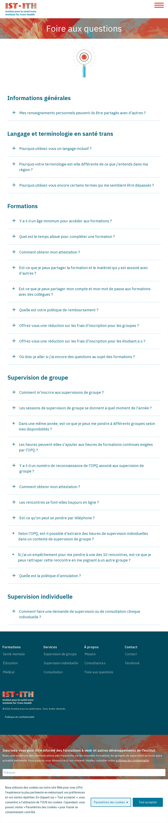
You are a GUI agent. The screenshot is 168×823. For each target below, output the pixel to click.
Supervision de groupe (60, 654)
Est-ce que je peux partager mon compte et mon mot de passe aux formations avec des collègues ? (81, 292)
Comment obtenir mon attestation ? (46, 252)
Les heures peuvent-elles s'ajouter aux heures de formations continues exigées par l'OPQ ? (82, 447)
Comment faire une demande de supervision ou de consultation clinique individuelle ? (76, 614)
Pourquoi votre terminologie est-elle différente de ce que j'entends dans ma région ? (80, 167)
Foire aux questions (99, 672)
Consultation (53, 672)
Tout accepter (148, 802)
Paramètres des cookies (109, 802)
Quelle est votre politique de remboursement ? (55, 310)
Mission (90, 654)
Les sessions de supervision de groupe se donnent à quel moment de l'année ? (82, 408)
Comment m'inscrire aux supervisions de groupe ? (58, 392)
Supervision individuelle (61, 663)
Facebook (132, 663)
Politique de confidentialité (19, 716)
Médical (9, 672)
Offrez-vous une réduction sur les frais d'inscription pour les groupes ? (75, 325)
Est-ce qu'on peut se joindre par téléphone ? (53, 518)
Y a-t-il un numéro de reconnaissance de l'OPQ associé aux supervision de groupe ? (78, 468)
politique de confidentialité (132, 760)
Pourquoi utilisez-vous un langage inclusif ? (51, 148)
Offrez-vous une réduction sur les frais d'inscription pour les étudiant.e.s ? (78, 341)
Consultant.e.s (95, 663)
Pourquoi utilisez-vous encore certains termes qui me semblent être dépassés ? (83, 185)
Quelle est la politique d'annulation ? (46, 575)
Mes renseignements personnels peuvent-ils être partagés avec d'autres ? (79, 113)
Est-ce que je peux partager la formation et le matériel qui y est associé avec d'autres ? (80, 270)
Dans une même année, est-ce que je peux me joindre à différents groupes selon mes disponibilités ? (83, 426)
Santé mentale (14, 654)
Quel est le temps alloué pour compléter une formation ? (63, 236)
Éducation (10, 663)
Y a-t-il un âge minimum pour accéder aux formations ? (62, 221)
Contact (131, 654)
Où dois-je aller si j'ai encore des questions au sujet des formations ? (73, 356)
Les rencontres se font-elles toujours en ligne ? (55, 502)
